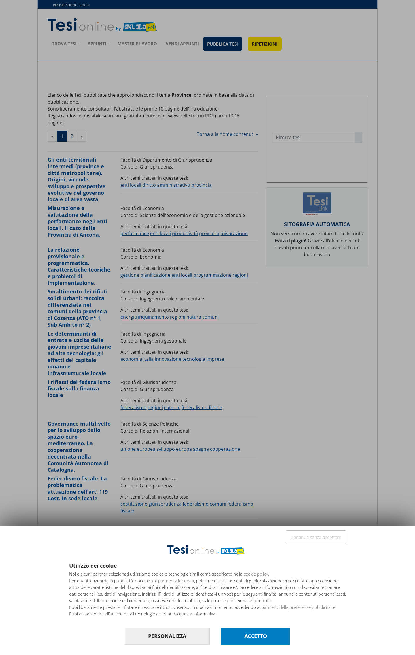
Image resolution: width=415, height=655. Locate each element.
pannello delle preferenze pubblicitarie (298, 607)
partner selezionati (176, 580)
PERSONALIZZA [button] (167, 635)
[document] (207, 592)
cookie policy (256, 574)
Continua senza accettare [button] (316, 537)
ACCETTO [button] (255, 635)
